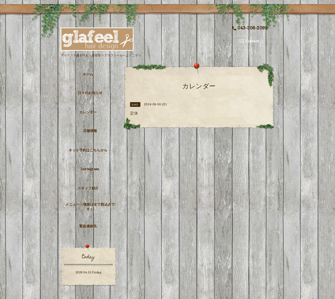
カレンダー (88, 112)
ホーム (88, 74)
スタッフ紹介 (88, 188)
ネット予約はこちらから (88, 150)
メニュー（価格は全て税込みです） (90, 206)
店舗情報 (90, 131)
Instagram (90, 169)
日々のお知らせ (90, 93)
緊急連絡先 (88, 226)
